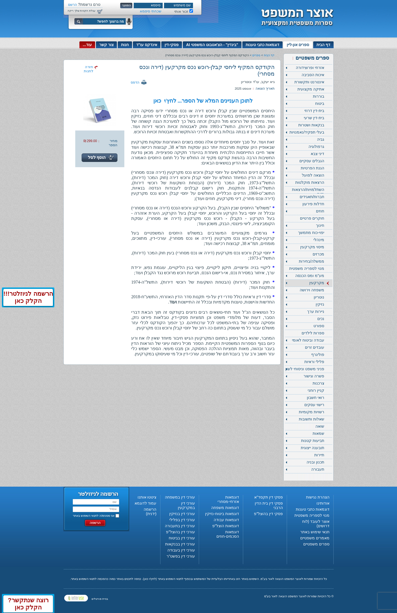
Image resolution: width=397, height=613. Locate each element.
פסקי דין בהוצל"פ (268, 513)
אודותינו (322, 503)
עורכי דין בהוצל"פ (180, 532)
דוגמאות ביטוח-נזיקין (222, 513)
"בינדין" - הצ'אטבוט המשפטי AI (212, 44)
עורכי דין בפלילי (182, 520)
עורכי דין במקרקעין (186, 505)
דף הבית (323, 44)
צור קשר (106, 44)
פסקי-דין (172, 44)
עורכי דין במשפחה (180, 497)
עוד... (87, 44)
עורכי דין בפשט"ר (181, 556)
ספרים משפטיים (316, 544)
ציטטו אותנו (147, 497)
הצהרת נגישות (317, 497)
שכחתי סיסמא (150, 11)
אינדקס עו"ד (146, 44)
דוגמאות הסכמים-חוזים (227, 534)
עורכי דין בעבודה (181, 550)
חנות (125, 44)
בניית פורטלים (100, 598)
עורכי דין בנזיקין (182, 513)
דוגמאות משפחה (225, 507)
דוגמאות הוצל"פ (225, 526)
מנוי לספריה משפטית (311, 515)
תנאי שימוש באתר (314, 532)
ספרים (256, 55)
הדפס (135, 82)
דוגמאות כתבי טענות (262, 44)
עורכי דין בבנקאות (180, 544)
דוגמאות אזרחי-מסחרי (228, 499)
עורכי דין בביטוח (182, 538)
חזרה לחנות (88, 69)
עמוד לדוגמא (146, 503)
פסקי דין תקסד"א (268, 497)
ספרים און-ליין (298, 44)
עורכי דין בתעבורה (180, 526)
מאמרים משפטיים (314, 538)
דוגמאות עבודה (226, 520)
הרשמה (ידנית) (150, 511)
